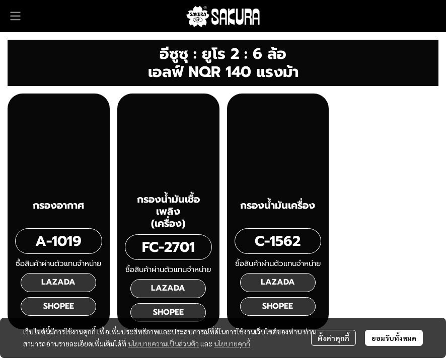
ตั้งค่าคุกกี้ (333, 337)
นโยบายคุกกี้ (232, 343)
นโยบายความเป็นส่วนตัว (163, 343)
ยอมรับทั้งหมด (393, 337)
